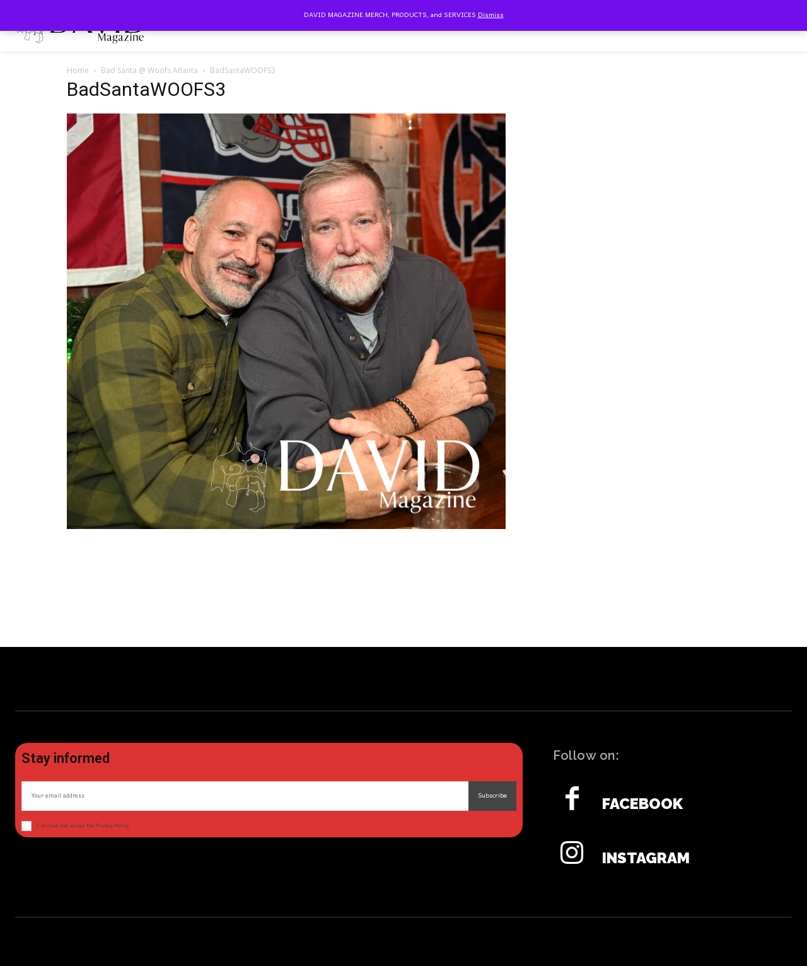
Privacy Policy (112, 826)
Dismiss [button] (491, 15)
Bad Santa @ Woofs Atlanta (149, 70)
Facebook (642, 804)
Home (78, 70)
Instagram (646, 858)
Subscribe (492, 796)
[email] (244, 796)
